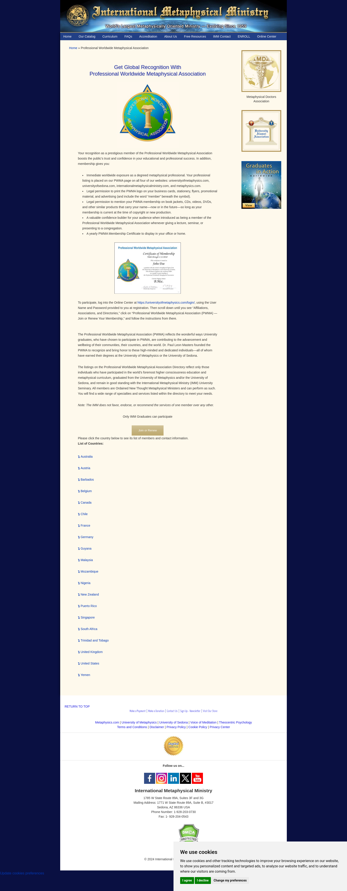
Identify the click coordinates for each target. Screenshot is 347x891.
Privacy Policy (176, 727)
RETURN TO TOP (77, 706)
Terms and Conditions (132, 727)
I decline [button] (203, 880)
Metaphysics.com (107, 722)
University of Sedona (173, 722)
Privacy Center (220, 727)
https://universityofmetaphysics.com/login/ (166, 302)
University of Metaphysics (139, 722)
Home (73, 48)
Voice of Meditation (203, 722)
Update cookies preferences (22, 873)
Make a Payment (138, 711)
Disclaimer (157, 727)
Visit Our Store (210, 711)
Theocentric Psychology (235, 722)
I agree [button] (187, 880)
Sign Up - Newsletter (190, 711)
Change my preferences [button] (230, 880)
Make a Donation (156, 711)
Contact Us (172, 711)
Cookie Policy (197, 727)
